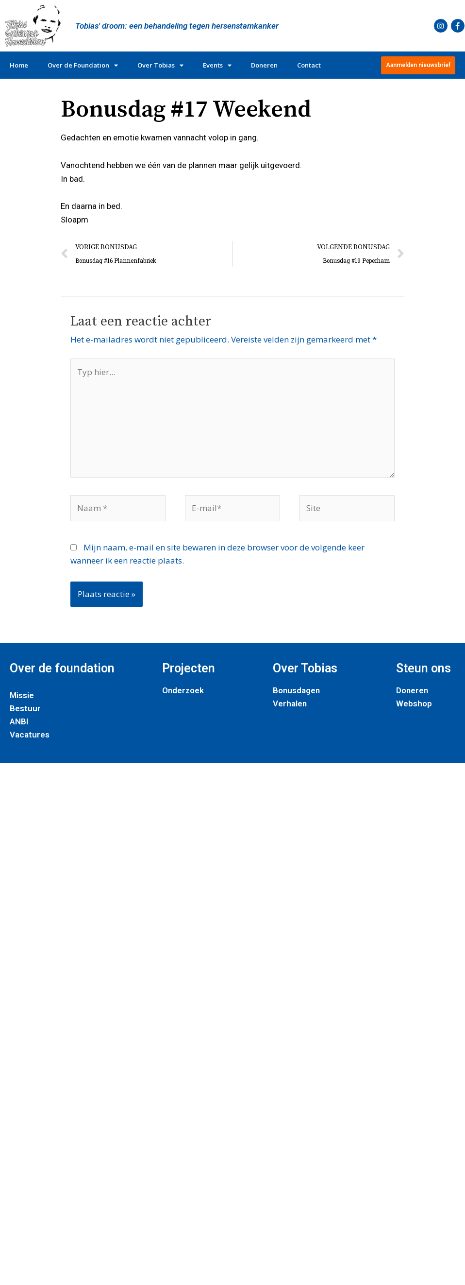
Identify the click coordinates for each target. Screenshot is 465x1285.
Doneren (264, 65)
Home (19, 65)
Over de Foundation (83, 65)
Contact (309, 65)
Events (217, 65)
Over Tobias (160, 65)
